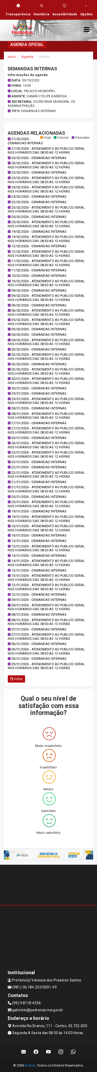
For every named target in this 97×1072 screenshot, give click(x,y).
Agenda (27, 57)
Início (12, 57)
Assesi (30, 1065)
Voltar (16, 679)
